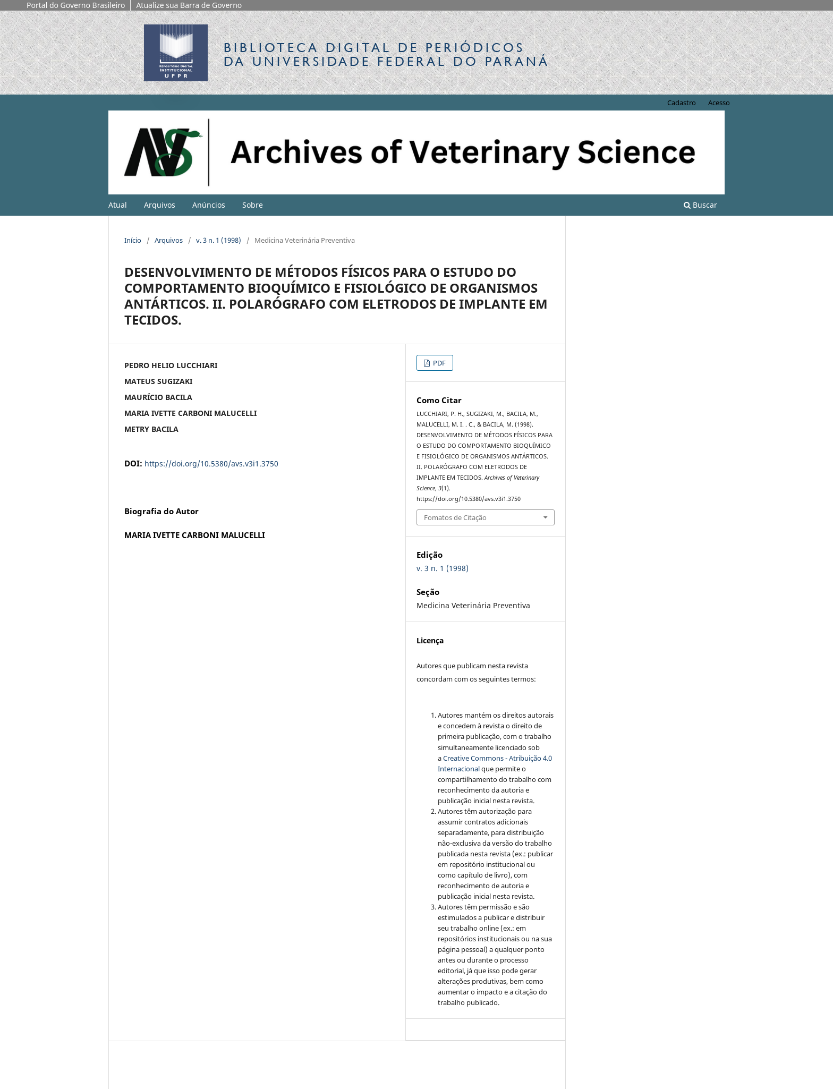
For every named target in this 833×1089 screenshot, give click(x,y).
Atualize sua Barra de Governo (189, 5)
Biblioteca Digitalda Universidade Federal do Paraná (387, 54)
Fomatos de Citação (455, 517)
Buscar (700, 205)
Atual (117, 205)
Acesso (719, 102)
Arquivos (159, 205)
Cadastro (681, 102)
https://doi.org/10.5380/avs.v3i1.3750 (211, 463)
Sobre (252, 205)
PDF (438, 363)
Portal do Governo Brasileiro (76, 5)
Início (132, 240)
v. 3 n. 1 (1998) (218, 240)
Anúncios (208, 205)
